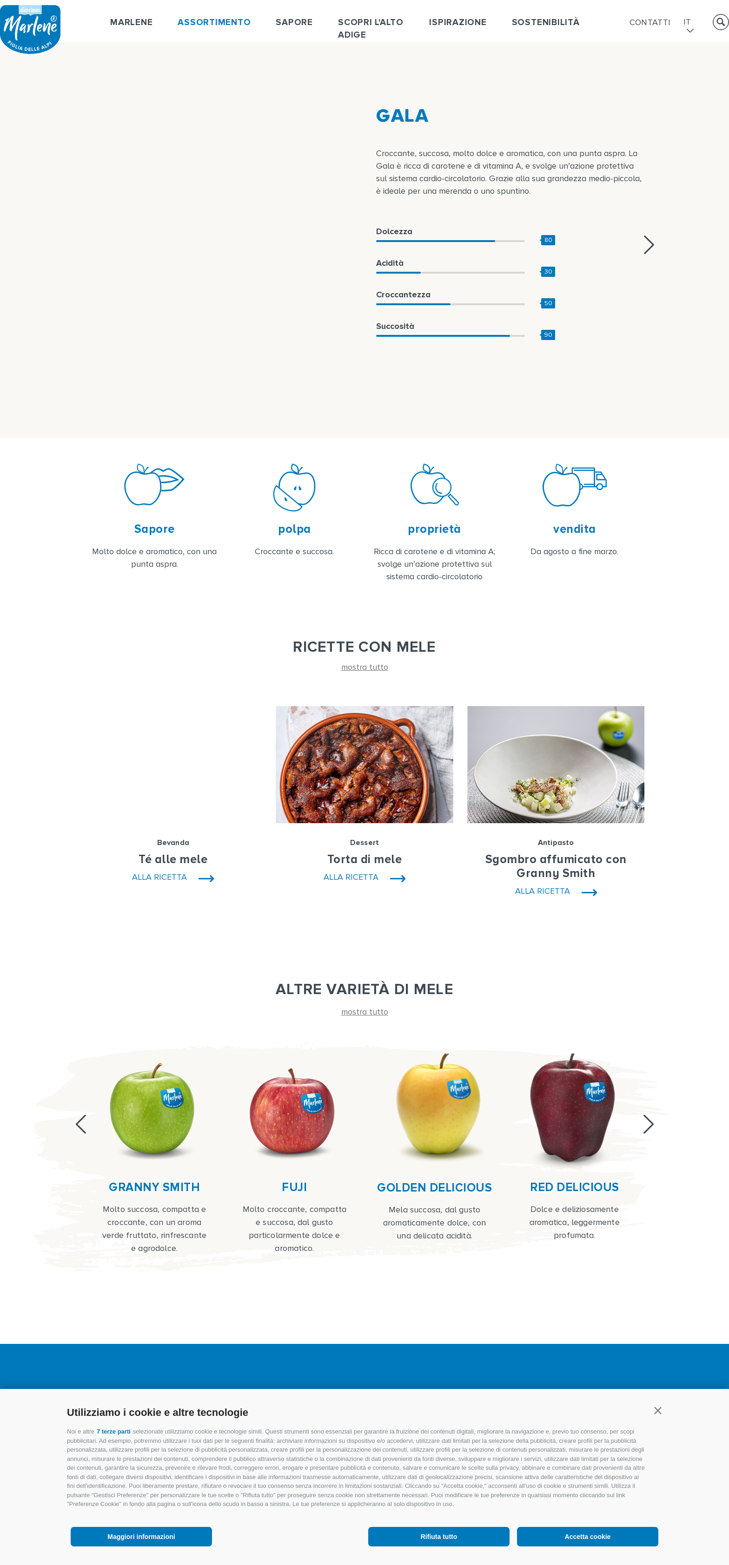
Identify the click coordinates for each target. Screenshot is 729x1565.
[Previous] (81, 1124)
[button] (658, 1411)
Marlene (131, 22)
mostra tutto (364, 667)
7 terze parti (114, 1431)
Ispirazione (457, 22)
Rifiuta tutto (439, 1536)
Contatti (650, 22)
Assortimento (214, 22)
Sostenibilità (546, 22)
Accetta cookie (588, 1536)
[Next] (648, 1124)
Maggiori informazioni (141, 1536)
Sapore (294, 22)
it (687, 22)
